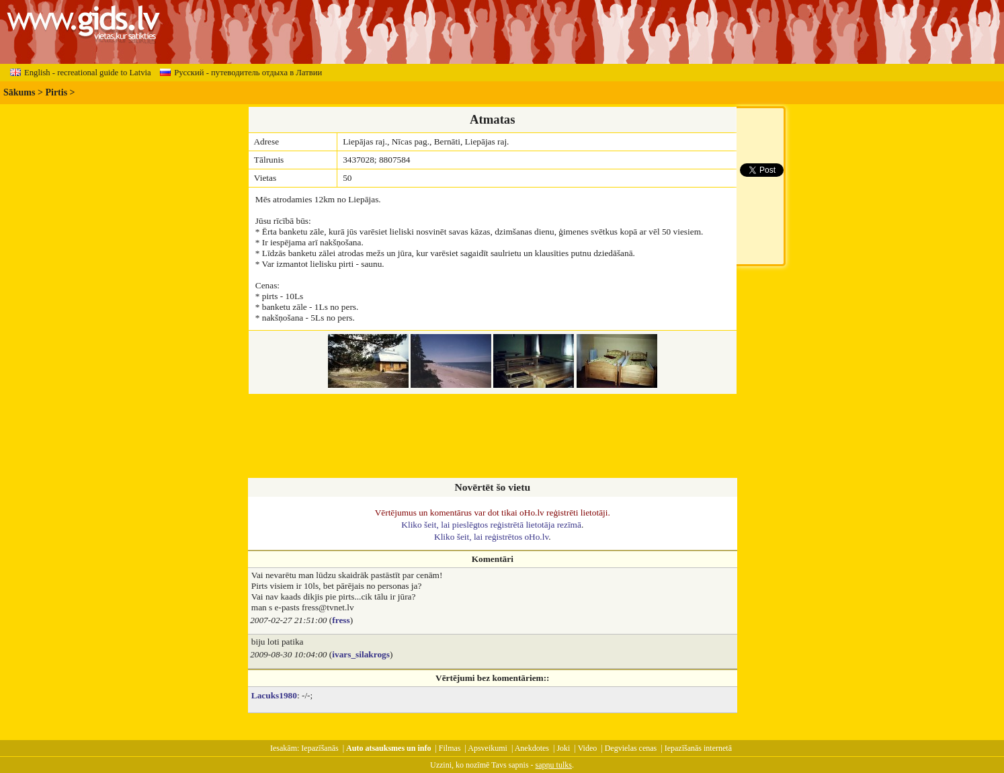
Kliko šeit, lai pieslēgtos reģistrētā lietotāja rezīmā (491, 525)
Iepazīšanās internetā (698, 748)
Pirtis (56, 92)
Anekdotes (532, 748)
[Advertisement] (492, 437)
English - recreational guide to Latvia (80, 72)
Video (587, 748)
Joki (563, 748)
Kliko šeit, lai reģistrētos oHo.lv (491, 537)
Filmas (450, 748)
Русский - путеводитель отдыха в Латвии (241, 72)
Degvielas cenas (631, 748)
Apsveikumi (487, 748)
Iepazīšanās (319, 748)
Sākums (19, 92)
